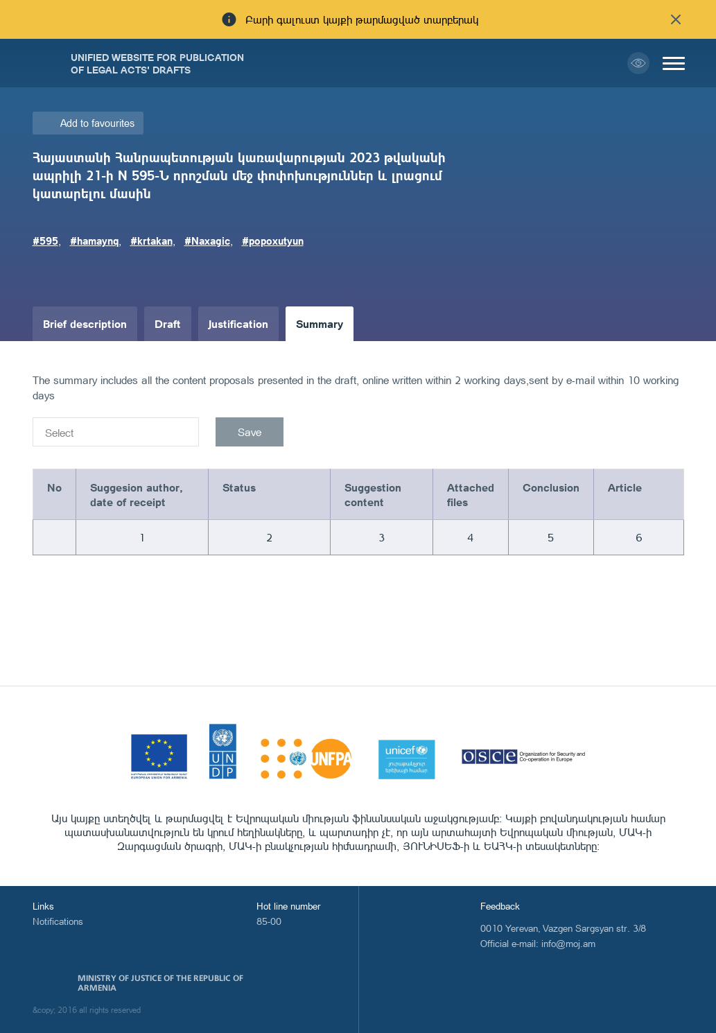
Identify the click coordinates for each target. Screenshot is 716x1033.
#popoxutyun (273, 241)
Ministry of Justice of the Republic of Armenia (160, 983)
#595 (45, 241)
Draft (168, 323)
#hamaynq (94, 241)
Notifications (58, 921)
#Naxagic (207, 241)
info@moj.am (568, 943)
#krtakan (151, 241)
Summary (319, 323)
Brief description (85, 323)
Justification (238, 323)
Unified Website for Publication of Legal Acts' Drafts (157, 63)
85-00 (268, 921)
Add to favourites (97, 123)
